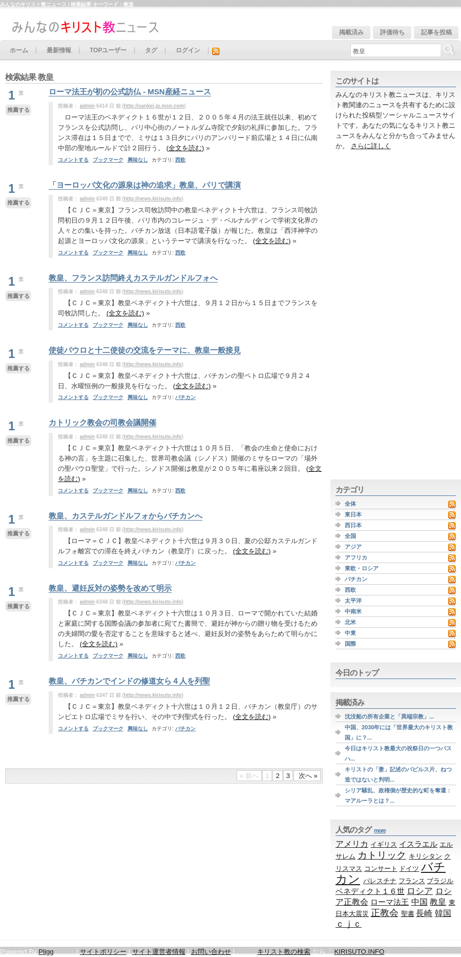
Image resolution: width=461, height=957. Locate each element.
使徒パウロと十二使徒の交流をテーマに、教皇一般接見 (145, 350)
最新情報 (59, 50)
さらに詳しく (371, 146)
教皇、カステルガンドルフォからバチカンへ (125, 515)
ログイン (188, 50)
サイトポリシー (103, 951)
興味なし (138, 160)
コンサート (380, 868)
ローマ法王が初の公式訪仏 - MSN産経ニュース (130, 91)
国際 (350, 644)
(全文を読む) (185, 148)
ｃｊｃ (349, 924)
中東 (350, 633)
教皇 (438, 901)
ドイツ (409, 868)
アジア (353, 547)
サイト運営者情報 (158, 951)
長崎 (424, 913)
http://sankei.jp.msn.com (154, 106)
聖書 (407, 914)
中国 (419, 901)
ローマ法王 (389, 902)
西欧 (180, 160)
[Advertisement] (361, 315)
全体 (350, 504)
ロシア (420, 891)
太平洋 (353, 600)
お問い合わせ (211, 951)
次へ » (307, 776)
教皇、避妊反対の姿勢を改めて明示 (110, 588)
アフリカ (356, 557)
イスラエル (418, 844)
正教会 (385, 913)
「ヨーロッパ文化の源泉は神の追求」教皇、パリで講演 (145, 185)
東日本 (353, 514)
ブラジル (440, 881)
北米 (350, 622)
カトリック (382, 855)
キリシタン (425, 856)
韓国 (443, 913)
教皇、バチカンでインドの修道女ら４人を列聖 (129, 680)
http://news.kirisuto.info (153, 199)
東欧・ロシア (362, 568)
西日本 (353, 525)
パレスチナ (379, 881)
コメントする (73, 160)
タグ (151, 50)
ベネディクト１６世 (370, 891)
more (380, 830)
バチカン (185, 397)
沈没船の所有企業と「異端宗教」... (389, 716)
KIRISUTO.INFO (359, 951)
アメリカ (352, 843)
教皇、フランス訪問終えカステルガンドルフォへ (133, 277)
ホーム (19, 50)
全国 (350, 536)
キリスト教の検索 (283, 951)
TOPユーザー (108, 50)
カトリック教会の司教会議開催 (102, 422)
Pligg (46, 951)
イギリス (383, 844)
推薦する (18, 110)
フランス (412, 881)
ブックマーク (108, 160)
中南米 (353, 611)
